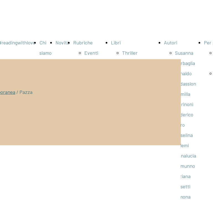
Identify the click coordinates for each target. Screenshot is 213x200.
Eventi (91, 53)
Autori (170, 42)
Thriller (130, 53)
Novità (62, 42)
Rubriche (83, 42)
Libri (116, 42)
